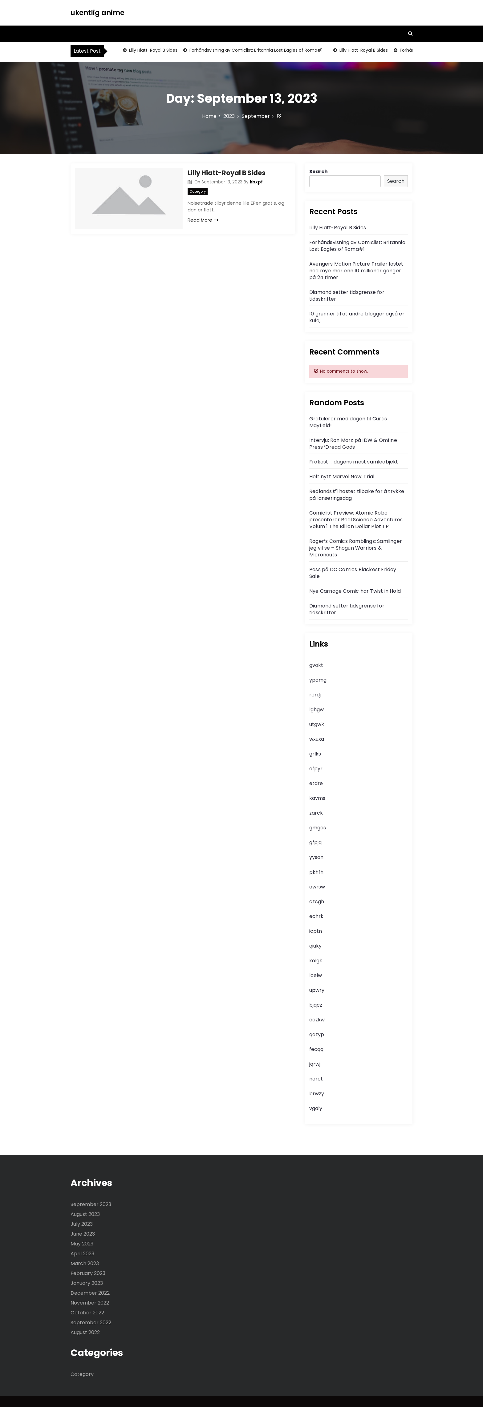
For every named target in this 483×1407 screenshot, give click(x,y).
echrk (316, 916)
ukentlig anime (97, 13)
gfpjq (315, 842)
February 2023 (88, 1273)
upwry (316, 990)
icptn (315, 931)
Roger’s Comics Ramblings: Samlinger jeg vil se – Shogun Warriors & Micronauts (355, 548)
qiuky (315, 945)
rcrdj (315, 694)
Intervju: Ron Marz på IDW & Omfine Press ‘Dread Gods (353, 444)
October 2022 (87, 1312)
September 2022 (91, 1322)
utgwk (316, 724)
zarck (316, 812)
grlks (315, 753)
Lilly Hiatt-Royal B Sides (152, 50)
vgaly (315, 1108)
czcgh (316, 901)
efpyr (316, 768)
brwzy (316, 1093)
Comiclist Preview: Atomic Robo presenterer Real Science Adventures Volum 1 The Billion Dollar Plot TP (356, 519)
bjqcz (315, 1004)
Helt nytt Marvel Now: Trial (341, 476)
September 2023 (91, 1204)
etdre (316, 783)
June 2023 (83, 1233)
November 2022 (90, 1302)
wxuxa (316, 739)
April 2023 (82, 1253)
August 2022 (85, 1332)
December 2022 (90, 1293)
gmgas (317, 827)
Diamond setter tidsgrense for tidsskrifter (346, 296)
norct (316, 1078)
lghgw (316, 709)
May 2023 (82, 1243)
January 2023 (87, 1283)
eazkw (317, 1019)
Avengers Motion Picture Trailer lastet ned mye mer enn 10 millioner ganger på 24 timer (356, 270)
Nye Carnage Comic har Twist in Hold (355, 591)
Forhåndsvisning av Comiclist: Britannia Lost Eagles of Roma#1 (255, 50)
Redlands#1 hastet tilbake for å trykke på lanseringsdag (356, 495)
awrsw (317, 886)
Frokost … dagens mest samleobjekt (353, 461)
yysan (316, 857)
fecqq (316, 1049)
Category (197, 191)
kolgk (315, 960)
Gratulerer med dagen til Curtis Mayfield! (348, 422)
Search (318, 171)
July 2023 (82, 1224)
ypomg (318, 679)
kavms (317, 798)
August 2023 (85, 1214)
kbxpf (256, 182)
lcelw (315, 975)
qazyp (316, 1034)
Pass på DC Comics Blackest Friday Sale (352, 573)
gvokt (316, 665)
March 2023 (85, 1263)
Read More (203, 220)
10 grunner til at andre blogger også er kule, (356, 317)
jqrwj (314, 1064)
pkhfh (316, 872)
